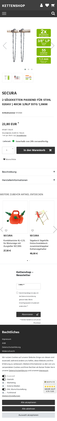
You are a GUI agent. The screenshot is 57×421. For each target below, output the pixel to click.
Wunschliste (9, 159)
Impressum (6, 339)
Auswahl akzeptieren (28, 415)
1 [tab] (27, 260)
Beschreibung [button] (28, 172)
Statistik (10, 379)
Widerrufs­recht (8, 351)
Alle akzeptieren (28, 402)
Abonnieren (30, 314)
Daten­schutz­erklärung (11, 347)
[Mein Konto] (41, 6)
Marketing (11, 382)
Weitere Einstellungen (11, 395)
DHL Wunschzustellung (16, 389)
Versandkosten (21, 135)
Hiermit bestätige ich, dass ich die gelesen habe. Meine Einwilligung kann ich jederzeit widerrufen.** (29, 300)
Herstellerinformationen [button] (28, 180)
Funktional (11, 392)
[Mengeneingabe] (6, 150)
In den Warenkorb (37, 150)
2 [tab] (29, 260)
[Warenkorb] (53, 6)
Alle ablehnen (28, 409)
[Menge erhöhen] (12, 148)
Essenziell (11, 376)
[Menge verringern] (12, 152)
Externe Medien (13, 386)
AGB (4, 343)
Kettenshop (13, 6)
